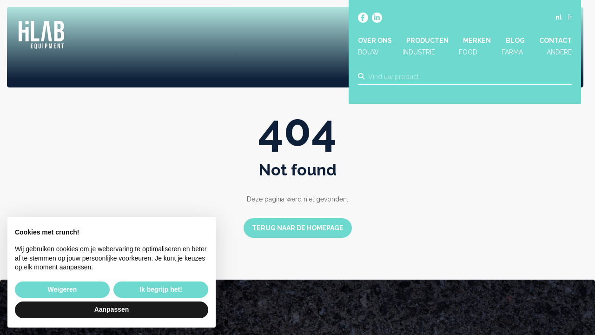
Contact (555, 40)
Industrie (419, 52)
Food (468, 52)
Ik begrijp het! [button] (160, 289)
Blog (515, 40)
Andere (559, 52)
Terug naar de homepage (298, 228)
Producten (427, 40)
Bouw (368, 52)
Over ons (375, 40)
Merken (477, 40)
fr (570, 17)
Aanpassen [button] (111, 309)
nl (558, 17)
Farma (512, 52)
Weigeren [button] (62, 289)
